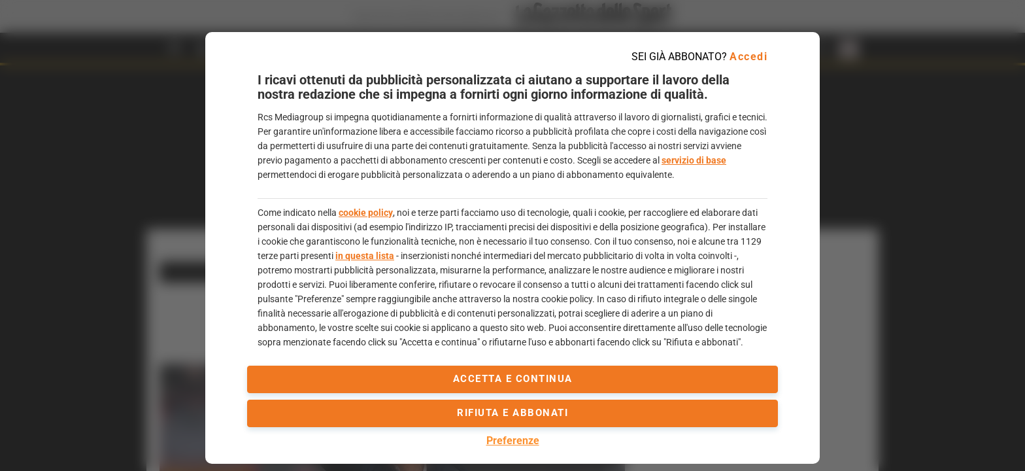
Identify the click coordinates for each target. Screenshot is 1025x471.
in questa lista (364, 256)
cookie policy (366, 212)
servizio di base (694, 160)
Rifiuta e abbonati (512, 413)
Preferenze (512, 440)
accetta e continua (513, 379)
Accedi (748, 56)
